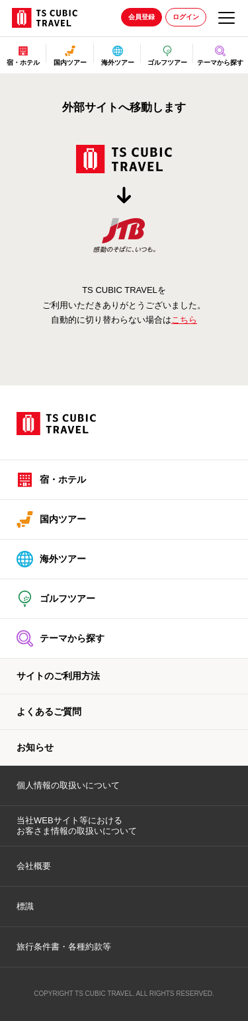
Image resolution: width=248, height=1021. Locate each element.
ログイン (186, 16)
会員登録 (141, 16)
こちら (184, 320)
